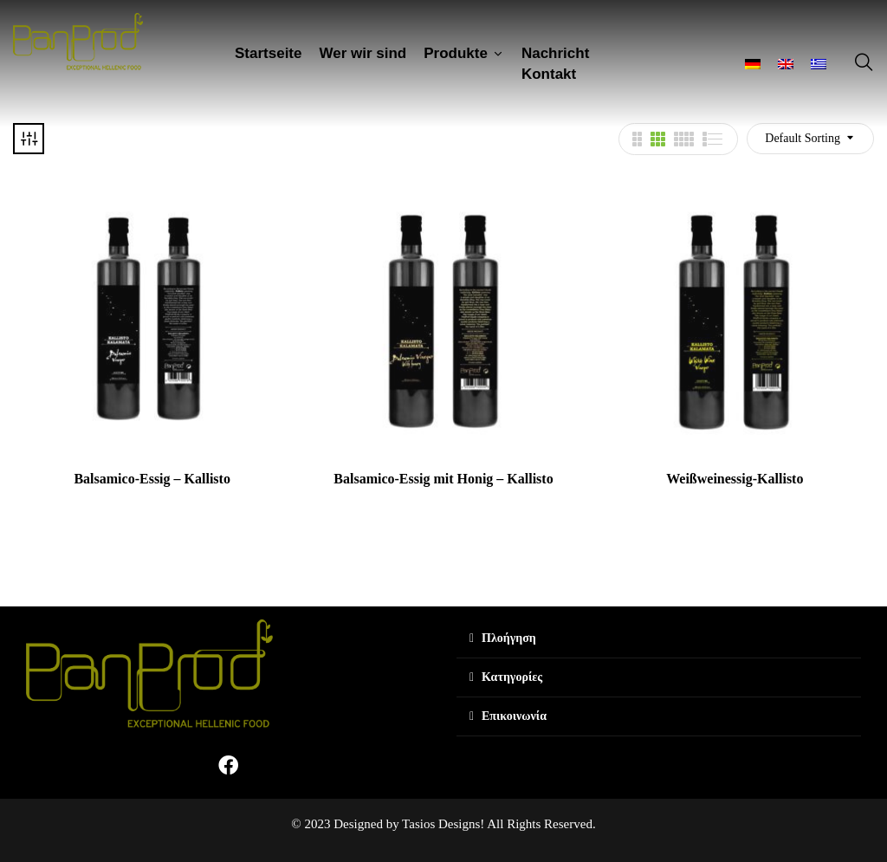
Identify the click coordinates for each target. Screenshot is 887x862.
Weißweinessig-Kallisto (734, 478)
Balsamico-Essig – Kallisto (152, 478)
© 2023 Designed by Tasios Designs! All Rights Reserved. (443, 824)
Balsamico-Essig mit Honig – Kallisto (443, 478)
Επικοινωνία (514, 716)
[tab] (658, 638)
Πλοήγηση (509, 638)
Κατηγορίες (512, 677)
